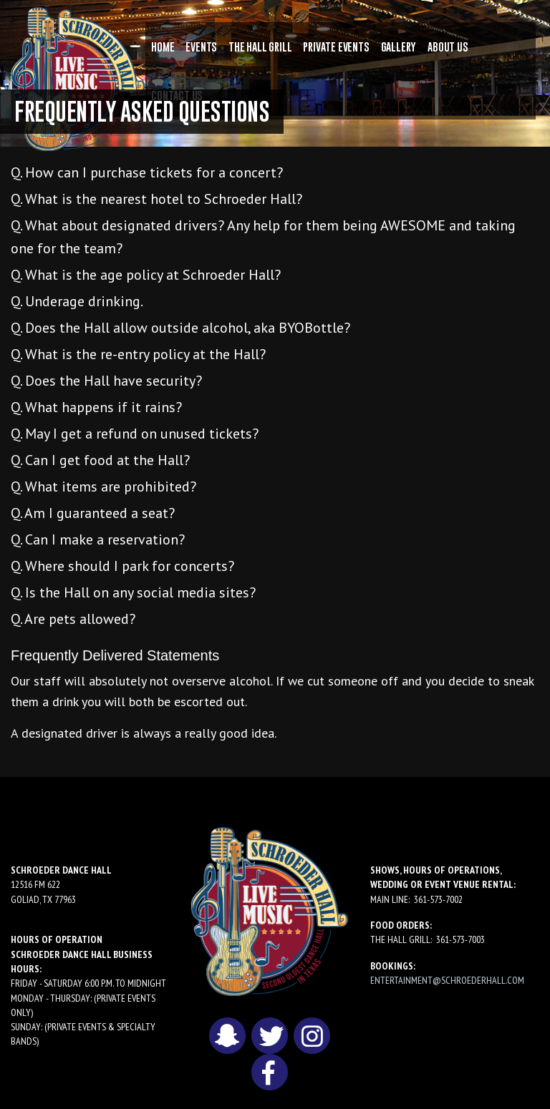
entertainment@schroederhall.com (447, 980)
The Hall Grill (259, 46)
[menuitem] (162, 46)
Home (162, 46)
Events (201, 46)
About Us (448, 46)
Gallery (399, 46)
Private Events (336, 46)
